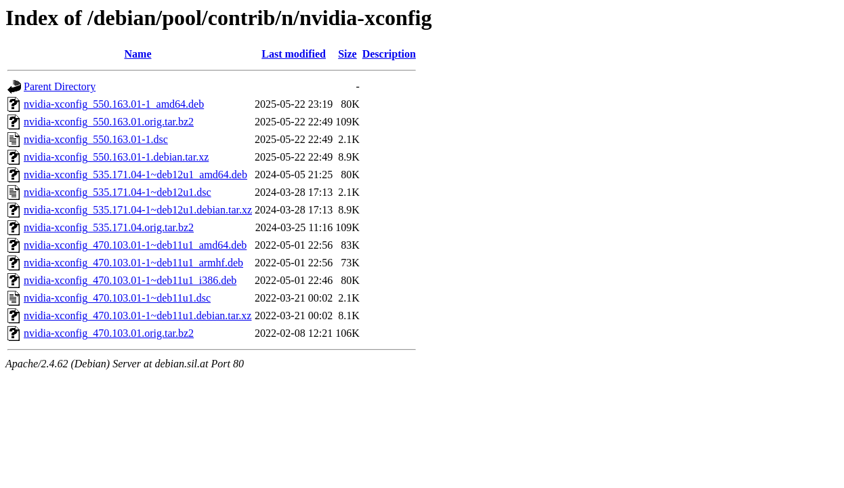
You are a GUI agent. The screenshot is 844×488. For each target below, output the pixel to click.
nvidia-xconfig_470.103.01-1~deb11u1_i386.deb (130, 280)
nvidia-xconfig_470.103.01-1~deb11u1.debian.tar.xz (137, 315)
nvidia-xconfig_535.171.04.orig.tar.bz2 (109, 227)
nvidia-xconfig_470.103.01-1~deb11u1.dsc (117, 298)
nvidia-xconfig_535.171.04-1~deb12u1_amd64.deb (135, 174)
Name (138, 54)
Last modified (293, 54)
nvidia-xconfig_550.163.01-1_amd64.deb (114, 104)
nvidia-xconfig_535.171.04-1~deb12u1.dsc (117, 192)
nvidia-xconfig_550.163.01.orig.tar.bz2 (109, 121)
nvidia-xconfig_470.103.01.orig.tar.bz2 (109, 333)
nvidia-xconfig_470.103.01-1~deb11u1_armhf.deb (133, 262)
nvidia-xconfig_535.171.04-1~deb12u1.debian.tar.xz (138, 210)
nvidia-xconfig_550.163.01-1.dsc (96, 139)
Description (389, 54)
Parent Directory (60, 86)
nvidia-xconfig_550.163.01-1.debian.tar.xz (116, 157)
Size (347, 54)
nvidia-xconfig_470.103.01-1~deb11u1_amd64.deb (135, 245)
